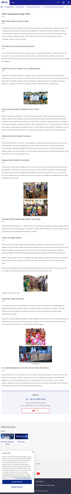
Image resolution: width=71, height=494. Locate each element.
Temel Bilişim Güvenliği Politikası (45, 485)
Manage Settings (17, 492)
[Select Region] (63, 2)
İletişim (38, 463)
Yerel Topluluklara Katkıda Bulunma (53, 7)
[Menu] (68, 2)
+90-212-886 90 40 (37, 399)
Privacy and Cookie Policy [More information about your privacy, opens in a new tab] (23, 483)
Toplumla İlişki (20, 7)
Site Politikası (40, 481)
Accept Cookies (17, 486)
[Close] (33, 457)
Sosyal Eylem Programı (33, 7)
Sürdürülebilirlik (9, 7)
